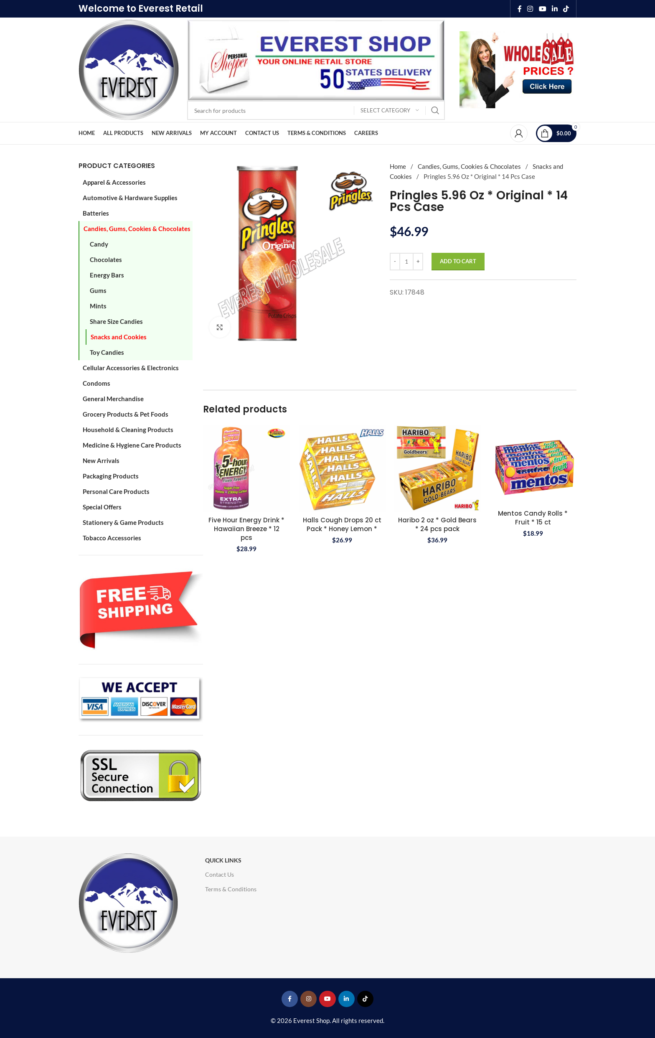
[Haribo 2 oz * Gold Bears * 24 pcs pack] (437, 468)
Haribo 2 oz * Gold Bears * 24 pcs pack (437, 524)
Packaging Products (111, 476)
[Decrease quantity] (395, 261)
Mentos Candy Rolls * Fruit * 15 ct (533, 518)
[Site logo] (129, 69)
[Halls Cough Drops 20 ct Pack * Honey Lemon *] (342, 468)
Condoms (96, 383)
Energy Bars (107, 275)
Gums (98, 290)
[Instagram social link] (530, 9)
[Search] (316, 110)
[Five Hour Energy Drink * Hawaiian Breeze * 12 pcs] (246, 468)
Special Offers (102, 507)
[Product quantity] (406, 261)
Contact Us (219, 874)
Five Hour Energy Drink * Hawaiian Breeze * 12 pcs (246, 529)
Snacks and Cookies (119, 337)
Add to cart (458, 261)
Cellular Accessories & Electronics (131, 367)
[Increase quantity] (418, 261)
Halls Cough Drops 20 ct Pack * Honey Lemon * (342, 524)
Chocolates (106, 259)
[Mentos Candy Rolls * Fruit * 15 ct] (533, 465)
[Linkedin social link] (554, 9)
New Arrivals (101, 460)
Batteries (96, 213)
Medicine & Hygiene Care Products (132, 445)
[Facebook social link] (520, 9)
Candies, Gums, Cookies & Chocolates (137, 228)
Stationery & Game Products (123, 522)
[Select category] (390, 110)
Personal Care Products (116, 491)
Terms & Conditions (230, 889)
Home (398, 166)
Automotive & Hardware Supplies (130, 197)
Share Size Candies (116, 321)
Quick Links (223, 860)
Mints (98, 306)
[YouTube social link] (542, 9)
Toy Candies (107, 352)
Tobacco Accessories (112, 538)
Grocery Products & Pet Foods (125, 414)
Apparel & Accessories (114, 182)
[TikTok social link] (566, 9)
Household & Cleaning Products (128, 429)
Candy (99, 244)
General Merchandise (113, 398)
